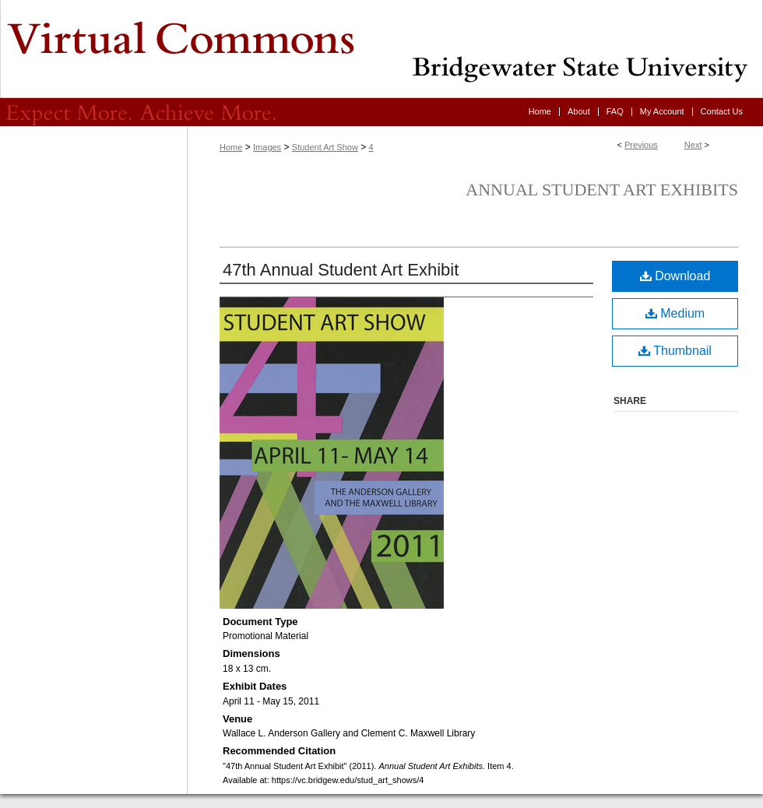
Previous (641, 144)
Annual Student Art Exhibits (602, 189)
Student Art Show (325, 147)
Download (675, 276)
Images (267, 147)
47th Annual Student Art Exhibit (341, 269)
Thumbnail (675, 350)
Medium (675, 313)
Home (231, 147)
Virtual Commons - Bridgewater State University (381, 49)
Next (693, 144)
